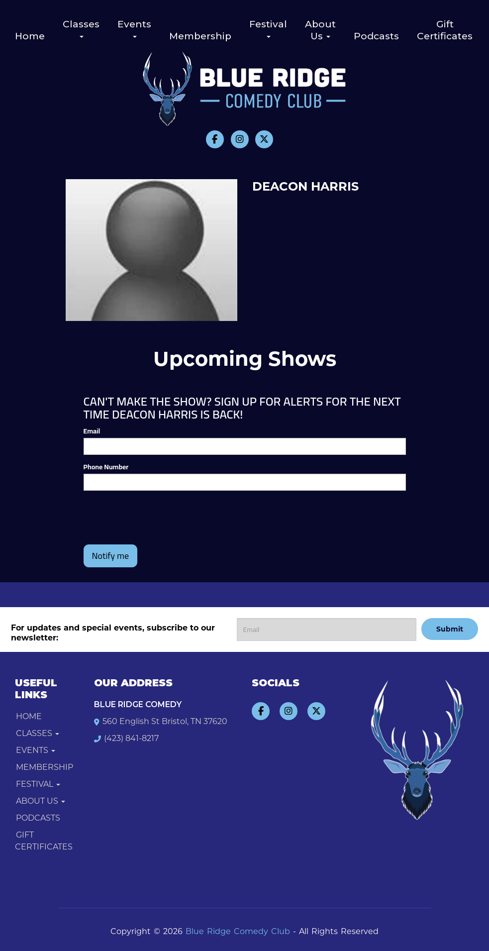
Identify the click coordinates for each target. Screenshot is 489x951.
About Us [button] (320, 30)
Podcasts (376, 36)
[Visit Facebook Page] (215, 139)
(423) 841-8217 (131, 738)
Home (30, 36)
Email (92, 430)
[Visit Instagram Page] (240, 139)
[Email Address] (327, 629)
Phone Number (106, 466)
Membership (200, 36)
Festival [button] (268, 28)
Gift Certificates (445, 30)
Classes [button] (81, 28)
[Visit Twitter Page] (264, 139)
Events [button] (134, 28)
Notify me (110, 555)
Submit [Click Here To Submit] (449, 629)
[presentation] (142, 513)
